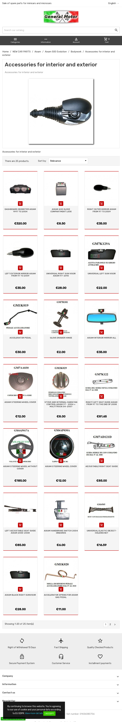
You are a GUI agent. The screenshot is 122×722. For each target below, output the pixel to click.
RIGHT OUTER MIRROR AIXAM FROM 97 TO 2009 (101, 210)
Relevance (69, 160)
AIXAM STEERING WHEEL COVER (20, 402)
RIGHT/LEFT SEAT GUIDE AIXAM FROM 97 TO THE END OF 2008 (101, 403)
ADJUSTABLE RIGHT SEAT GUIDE (102, 466)
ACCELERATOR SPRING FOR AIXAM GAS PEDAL (61, 596)
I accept (49, 713)
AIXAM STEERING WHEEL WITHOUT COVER (20, 467)
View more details (34, 713)
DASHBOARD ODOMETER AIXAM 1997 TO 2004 (20, 210)
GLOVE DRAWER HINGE (61, 338)
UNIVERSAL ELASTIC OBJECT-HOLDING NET (102, 532)
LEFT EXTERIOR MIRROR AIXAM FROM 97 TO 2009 (20, 274)
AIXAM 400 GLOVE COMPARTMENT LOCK (61, 210)
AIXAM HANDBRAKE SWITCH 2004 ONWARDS (61, 532)
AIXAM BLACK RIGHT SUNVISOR (20, 595)
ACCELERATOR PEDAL (20, 338)
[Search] (61, 30)
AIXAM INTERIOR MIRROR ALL (101, 338)
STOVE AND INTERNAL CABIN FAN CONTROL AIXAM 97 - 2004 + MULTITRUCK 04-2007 (61, 404)
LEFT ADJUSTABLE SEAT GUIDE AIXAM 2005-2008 (20, 532)
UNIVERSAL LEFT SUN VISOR (102, 273)
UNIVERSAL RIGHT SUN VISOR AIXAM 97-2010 (61, 274)
